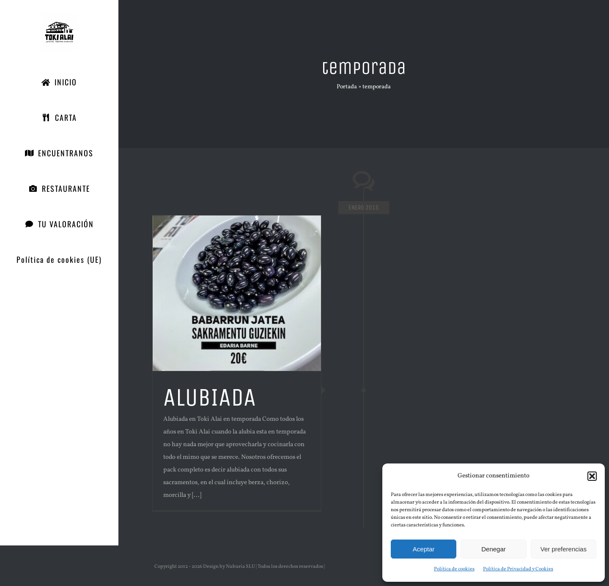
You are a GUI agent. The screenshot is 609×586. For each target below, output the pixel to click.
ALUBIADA (209, 397)
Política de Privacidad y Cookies (518, 569)
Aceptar (424, 549)
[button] (592, 476)
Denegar (493, 549)
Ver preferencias (563, 549)
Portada (347, 87)
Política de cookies (454, 569)
